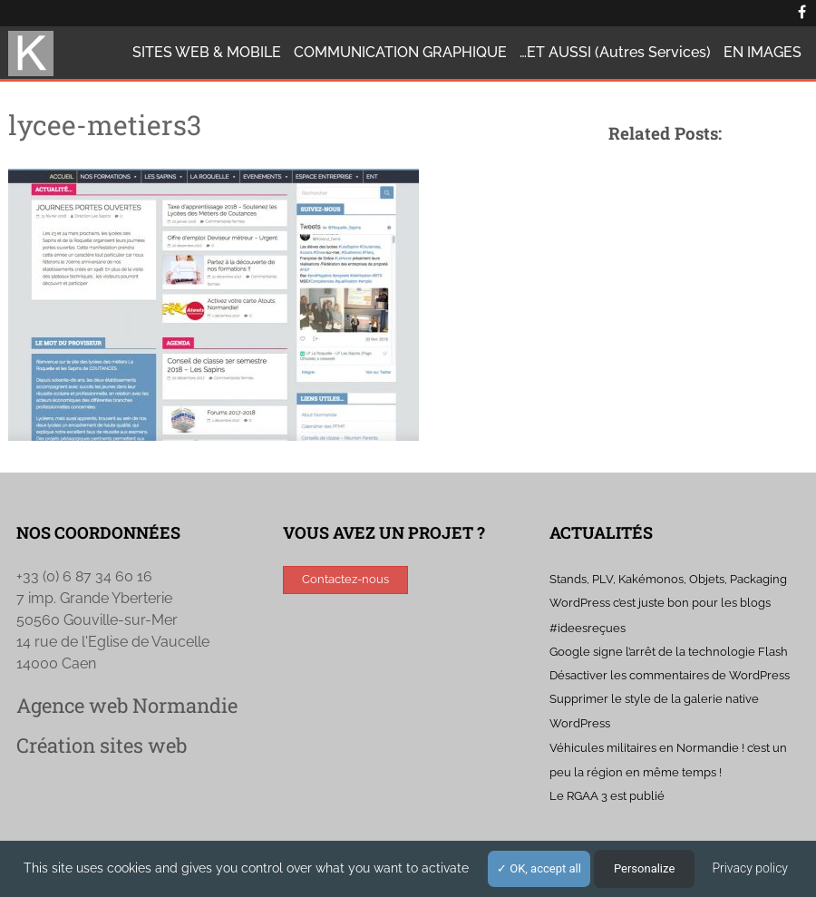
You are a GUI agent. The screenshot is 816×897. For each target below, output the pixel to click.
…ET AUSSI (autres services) (615, 52)
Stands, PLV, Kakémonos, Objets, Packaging (668, 579)
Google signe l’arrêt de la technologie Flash (668, 651)
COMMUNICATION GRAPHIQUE (400, 52)
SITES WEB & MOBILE (206, 52)
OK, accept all (539, 868)
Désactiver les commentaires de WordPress (669, 675)
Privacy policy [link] (750, 868)
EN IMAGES (762, 52)
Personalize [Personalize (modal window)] (644, 868)
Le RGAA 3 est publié (607, 796)
